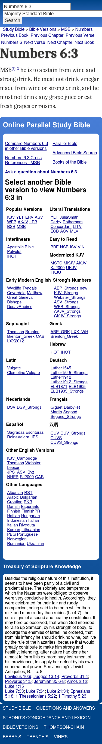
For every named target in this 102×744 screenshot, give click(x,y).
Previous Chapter (47, 35)
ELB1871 (59, 387)
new (83, 288)
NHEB (12, 477)
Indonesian (17, 521)
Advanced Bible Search (74, 153)
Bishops (14, 302)
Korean (13, 530)
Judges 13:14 (46, 676)
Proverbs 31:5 (18, 681)
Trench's (37, 737)
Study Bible (13, 29)
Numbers (84, 29)
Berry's (12, 737)
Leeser (13, 468)
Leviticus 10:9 (18, 676)
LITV (77, 227)
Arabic (13, 497)
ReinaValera (18, 437)
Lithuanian (30, 530)
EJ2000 (27, 477)
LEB (33, 222)
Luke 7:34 (35, 691)
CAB (40, 337)
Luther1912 (61, 377)
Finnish (13, 511)
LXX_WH (79, 332)
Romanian (16, 544)
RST (28, 493)
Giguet (57, 407)
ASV (39, 217)
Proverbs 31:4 (74, 676)
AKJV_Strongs (67, 311)
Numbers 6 (11, 42)
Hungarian (30, 516)
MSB (65, 29)
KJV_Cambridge (22, 458)
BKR (28, 502)
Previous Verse (80, 35)
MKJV (69, 263)
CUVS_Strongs (64, 443)
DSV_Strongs (29, 407)
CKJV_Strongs (67, 316)
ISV (73, 247)
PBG (11, 534)
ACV (64, 231)
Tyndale (30, 288)
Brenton (32, 332)
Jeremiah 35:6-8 (49, 681)
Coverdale (16, 293)
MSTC (56, 263)
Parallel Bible (64, 143)
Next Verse (34, 42)
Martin (56, 412)
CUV (55, 433)
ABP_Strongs (66, 288)
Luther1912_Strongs (69, 382)
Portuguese (27, 534)
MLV (74, 231)
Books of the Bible (69, 162)
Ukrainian (35, 544)
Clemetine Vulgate (23, 373)
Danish (13, 507)
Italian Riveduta (21, 525)
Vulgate (14, 368)
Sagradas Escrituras (25, 432)
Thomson (15, 332)
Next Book (84, 42)
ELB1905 (77, 387)
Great (12, 298)
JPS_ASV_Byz (20, 472)
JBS (34, 437)
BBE (55, 247)
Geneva (25, 298)
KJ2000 (58, 268)
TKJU (56, 272)
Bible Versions (42, 29)
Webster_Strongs (69, 298)
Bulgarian (28, 497)
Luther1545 (61, 368)
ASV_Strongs (66, 302)
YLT (20, 217)
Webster (33, 463)
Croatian (14, 502)
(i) (14, 69)
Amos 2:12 (77, 681)
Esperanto (30, 507)
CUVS (56, 438)
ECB (55, 231)
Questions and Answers (65, 708)
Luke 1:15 (14, 686)
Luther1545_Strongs (69, 373)
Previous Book (15, 35)
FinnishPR (30, 511)
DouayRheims (19, 307)
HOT (55, 352)
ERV (29, 217)
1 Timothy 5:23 (72, 696)
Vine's (60, 737)
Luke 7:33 (14, 691)
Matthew (34, 293)
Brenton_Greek (21, 337)
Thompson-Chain (64, 727)
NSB (64, 247)
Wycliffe (14, 288)
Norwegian (16, 539)
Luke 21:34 (57, 691)
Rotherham (72, 222)
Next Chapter (59, 42)
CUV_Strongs (72, 433)
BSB (11, 227)
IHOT (12, 256)
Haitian (13, 516)
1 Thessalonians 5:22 (36, 696)
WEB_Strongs (66, 307)
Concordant (61, 227)
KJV (11, 217)
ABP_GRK (60, 332)
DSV (11, 407)
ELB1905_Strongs (67, 391)
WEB (11, 222)
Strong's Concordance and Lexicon (47, 718)
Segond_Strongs (66, 417)
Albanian (15, 493)
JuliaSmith (69, 217)
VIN (81, 247)
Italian (33, 521)
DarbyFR (72, 407)
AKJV (23, 222)
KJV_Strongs (66, 293)
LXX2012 (15, 341)
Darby (56, 222)
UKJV (71, 268)
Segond (70, 412)
